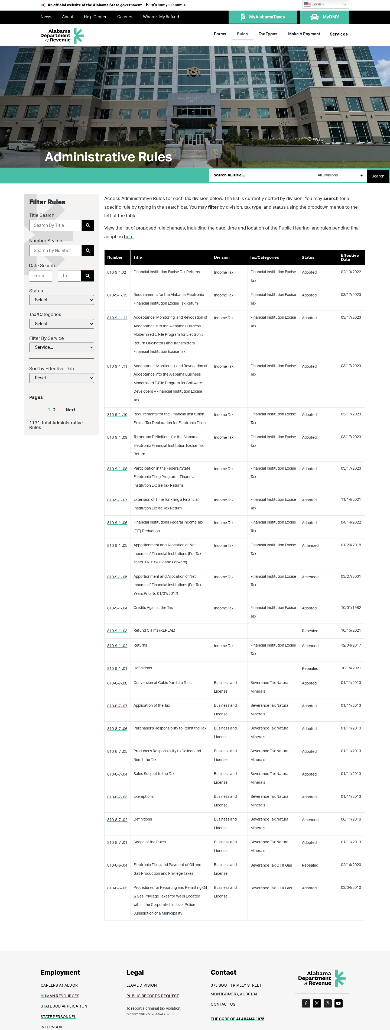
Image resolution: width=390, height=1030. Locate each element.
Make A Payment (304, 34)
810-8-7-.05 (117, 750)
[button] (166, 5)
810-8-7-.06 (117, 727)
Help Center (95, 17)
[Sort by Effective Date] (61, 376)
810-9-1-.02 (117, 644)
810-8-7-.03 (117, 795)
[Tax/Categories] (61, 322)
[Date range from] (40, 274)
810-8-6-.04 (117, 864)
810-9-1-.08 (117, 467)
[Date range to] (69, 274)
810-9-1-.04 (117, 606)
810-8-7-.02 (117, 818)
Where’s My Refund (161, 17)
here (129, 234)
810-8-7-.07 (117, 704)
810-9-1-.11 (117, 365)
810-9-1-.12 (117, 316)
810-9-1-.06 (117, 521)
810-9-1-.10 (117, 413)
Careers (124, 17)
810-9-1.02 (116, 271)
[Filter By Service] (61, 345)
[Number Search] (55, 248)
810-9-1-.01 (117, 667)
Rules (242, 34)
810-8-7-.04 (117, 772)
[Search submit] (378, 174)
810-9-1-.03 (117, 629)
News (46, 17)
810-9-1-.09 (117, 436)
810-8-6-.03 (117, 886)
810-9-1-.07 (117, 498)
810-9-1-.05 (117, 544)
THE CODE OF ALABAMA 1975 (237, 1017)
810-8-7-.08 (117, 681)
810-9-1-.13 (117, 293)
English (314, 4)
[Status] (61, 298)
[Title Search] (55, 223)
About (67, 17)
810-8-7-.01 (117, 841)
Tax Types (268, 34)
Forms (220, 34)
